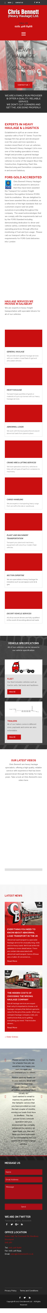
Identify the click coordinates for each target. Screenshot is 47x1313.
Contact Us (19, 2)
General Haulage (15, 352)
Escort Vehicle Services (19, 613)
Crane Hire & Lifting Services (21, 462)
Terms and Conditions (29, 1291)
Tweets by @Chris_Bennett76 (18, 1221)
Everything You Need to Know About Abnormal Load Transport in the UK (22, 932)
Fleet (10, 679)
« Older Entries (11, 1037)
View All (12, 692)
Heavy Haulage (14, 390)
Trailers (12, 721)
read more (12, 961)
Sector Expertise (15, 575)
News (9, 2)
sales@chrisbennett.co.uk (21, 1254)
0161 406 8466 (23, 26)
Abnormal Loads (15, 427)
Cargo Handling (15, 499)
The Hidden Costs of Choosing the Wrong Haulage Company (20, 996)
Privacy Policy (11, 1291)
